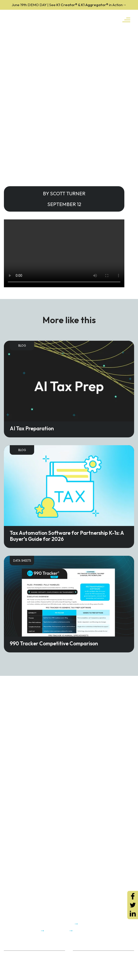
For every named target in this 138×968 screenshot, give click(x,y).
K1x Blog (80, 961)
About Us (11, 955)
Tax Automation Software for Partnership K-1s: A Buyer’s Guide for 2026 (67, 536)
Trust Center (14, 961)
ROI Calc (80, 955)
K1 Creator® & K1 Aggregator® (69, 4)
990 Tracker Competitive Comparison (54, 643)
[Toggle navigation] (126, 19)
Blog (22, 345)
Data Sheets (22, 560)
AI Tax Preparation (32, 428)
